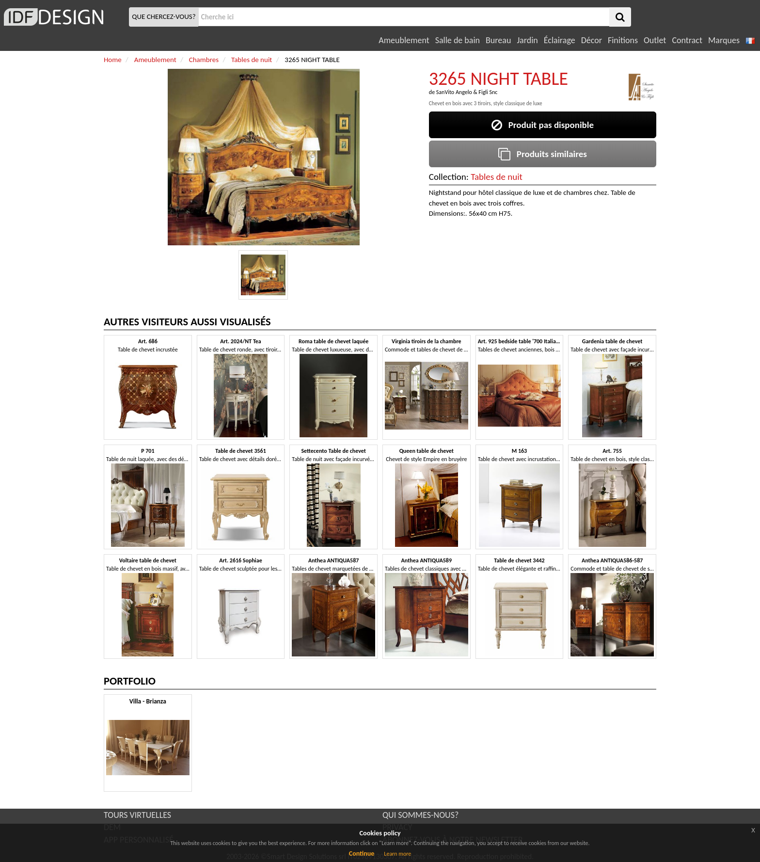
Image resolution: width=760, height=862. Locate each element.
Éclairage (559, 40)
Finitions (623, 40)
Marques (724, 40)
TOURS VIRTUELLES (137, 815)
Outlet (655, 40)
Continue (362, 853)
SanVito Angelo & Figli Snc (467, 92)
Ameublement (404, 40)
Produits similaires (542, 154)
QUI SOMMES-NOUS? (420, 815)
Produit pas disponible (542, 124)
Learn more (397, 853)
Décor (591, 40)
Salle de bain (457, 40)
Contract (687, 40)
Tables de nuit (496, 176)
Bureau (498, 40)
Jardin (527, 40)
